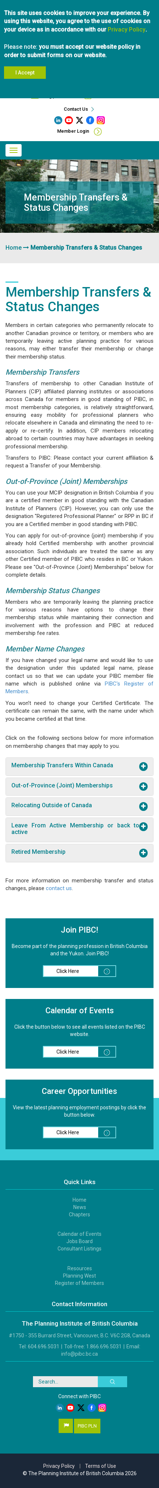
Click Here (85, 971)
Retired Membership (38, 852)
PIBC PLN (87, 1426)
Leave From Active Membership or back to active (75, 828)
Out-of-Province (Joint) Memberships (62, 785)
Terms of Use (100, 1466)
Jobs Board (79, 1241)
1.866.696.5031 (104, 1346)
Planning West (79, 1276)
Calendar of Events (79, 1234)
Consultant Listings (79, 1249)
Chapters (79, 1214)
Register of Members (79, 1283)
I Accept (24, 67)
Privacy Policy (126, 24)
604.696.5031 (107, 96)
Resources (79, 1268)
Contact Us (80, 109)
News (79, 1207)
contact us (59, 888)
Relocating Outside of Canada (51, 805)
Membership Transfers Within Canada (62, 765)
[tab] (79, 766)
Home (13, 247)
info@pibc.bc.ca (58, 96)
